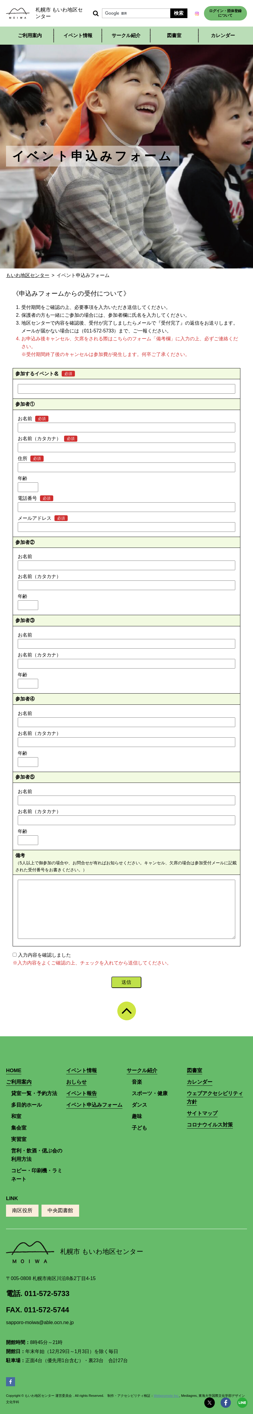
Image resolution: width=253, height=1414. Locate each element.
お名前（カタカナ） (39, 438)
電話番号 (27, 498)
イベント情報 (77, 35)
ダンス (139, 1105)
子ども (139, 1128)
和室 (16, 1116)
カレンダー (223, 35)
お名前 (25, 418)
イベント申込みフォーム (94, 1105)
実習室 (18, 1139)
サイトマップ (202, 1113)
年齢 (22, 478)
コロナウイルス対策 (210, 1125)
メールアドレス (34, 518)
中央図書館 (60, 1210)
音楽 (137, 1082)
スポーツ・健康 (150, 1093)
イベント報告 (81, 1093)
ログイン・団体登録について (225, 13)
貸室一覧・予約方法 (34, 1093)
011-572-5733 (46, 1293)
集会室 (18, 1128)
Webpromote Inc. (166, 1395)
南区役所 (22, 1210)
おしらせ (76, 1082)
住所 (22, 458)
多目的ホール (26, 1105)
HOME (13, 1070)
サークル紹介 (126, 35)
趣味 (137, 1116)
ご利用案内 (30, 35)
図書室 (174, 35)
